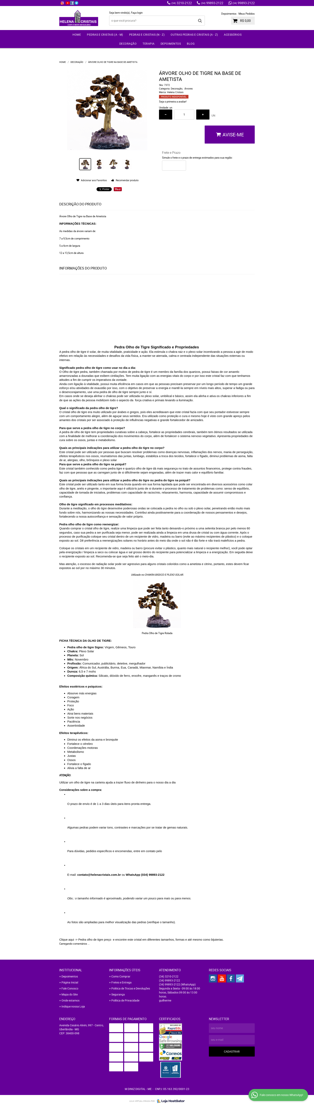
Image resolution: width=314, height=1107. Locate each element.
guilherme (165, 1000)
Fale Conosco (69, 988)
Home (76, 34)
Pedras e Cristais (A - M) (105, 34)
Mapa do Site (69, 994)
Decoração (128, 43)
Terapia (149, 43)
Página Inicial (69, 982)
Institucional (70, 970)
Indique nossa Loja (73, 1006)
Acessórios (233, 34)
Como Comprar (120, 976)
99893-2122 (212, 3)
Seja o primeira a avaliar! (172, 101)
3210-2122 (181, 3)
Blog (191, 43)
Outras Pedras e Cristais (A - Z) (194, 34)
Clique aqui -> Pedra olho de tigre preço (85, 939)
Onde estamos (70, 1000)
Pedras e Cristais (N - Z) (147, 34)
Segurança (118, 994)
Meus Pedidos (247, 13)
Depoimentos (229, 13)
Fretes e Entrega (121, 982)
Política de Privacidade (125, 1000)
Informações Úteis (124, 970)
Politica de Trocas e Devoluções (130, 988)
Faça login (137, 12)
